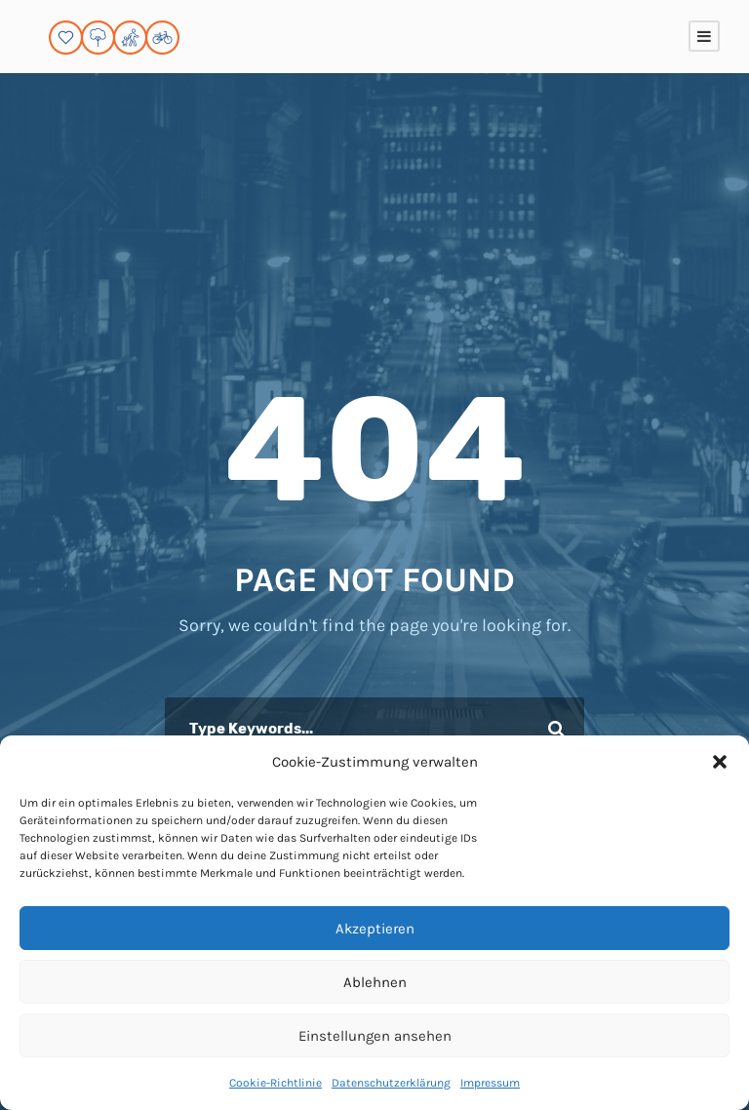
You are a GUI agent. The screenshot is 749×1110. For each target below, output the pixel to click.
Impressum (490, 1083)
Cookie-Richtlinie (275, 1083)
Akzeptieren (374, 928)
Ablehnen (375, 982)
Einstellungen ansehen (375, 1036)
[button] (719, 762)
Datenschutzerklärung (391, 1083)
